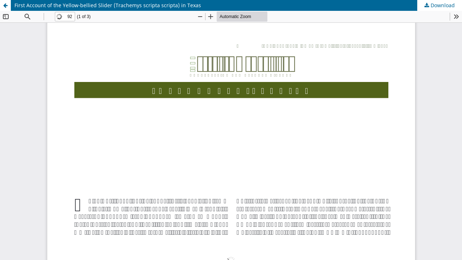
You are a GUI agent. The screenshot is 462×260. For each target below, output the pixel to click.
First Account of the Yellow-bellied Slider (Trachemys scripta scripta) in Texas (107, 5)
